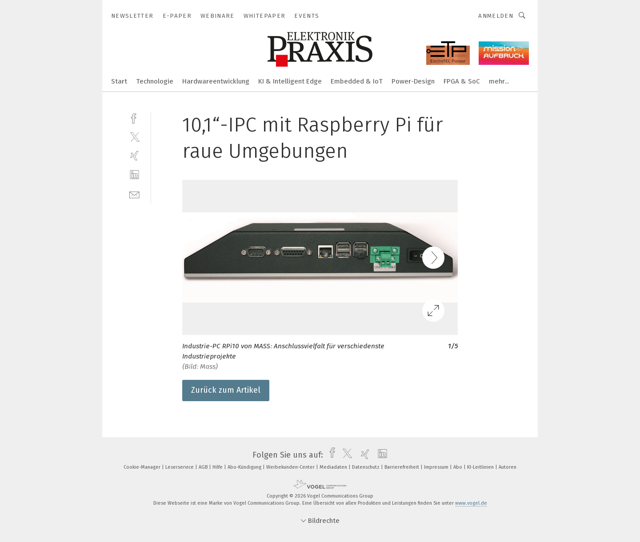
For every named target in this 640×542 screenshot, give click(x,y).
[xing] (134, 155)
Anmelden (495, 16)
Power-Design (413, 81)
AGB (204, 467)
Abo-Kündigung (245, 467)
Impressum (437, 467)
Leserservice (180, 467)
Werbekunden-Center (291, 467)
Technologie (154, 81)
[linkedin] (134, 174)
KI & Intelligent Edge (290, 81)
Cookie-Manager (143, 467)
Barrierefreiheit (402, 467)
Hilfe (218, 467)
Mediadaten (334, 467)
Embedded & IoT (357, 81)
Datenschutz (366, 467)
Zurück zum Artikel (225, 390)
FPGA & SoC (462, 81)
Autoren (507, 467)
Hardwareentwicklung (215, 81)
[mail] (134, 193)
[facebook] (134, 117)
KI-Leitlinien (481, 467)
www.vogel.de (471, 503)
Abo (458, 467)
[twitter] (134, 136)
